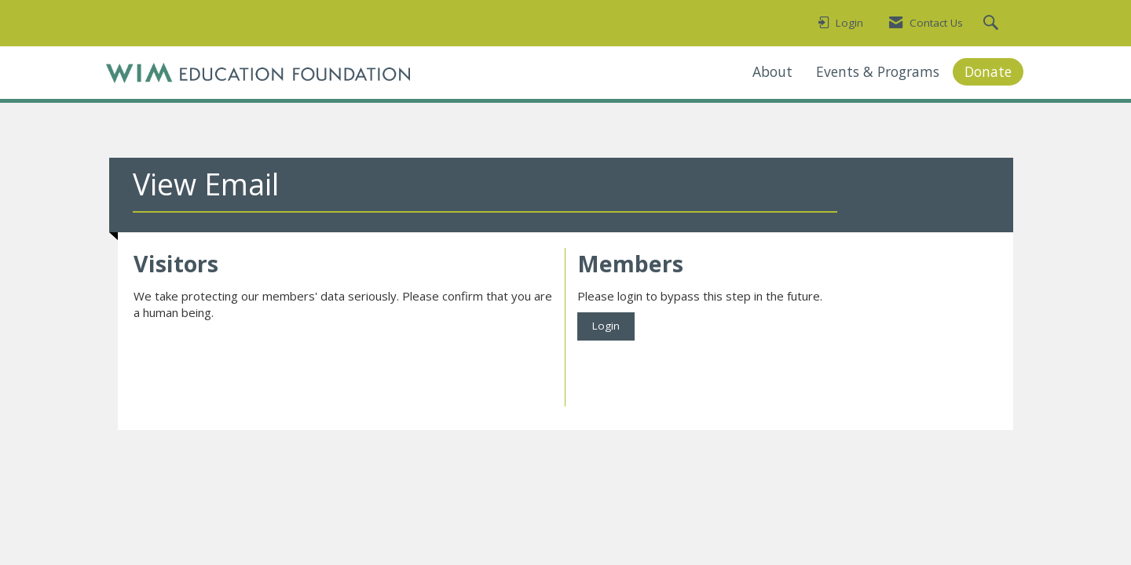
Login (606, 326)
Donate (988, 71)
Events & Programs (877, 71)
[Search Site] (992, 23)
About (772, 71)
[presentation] (253, 360)
